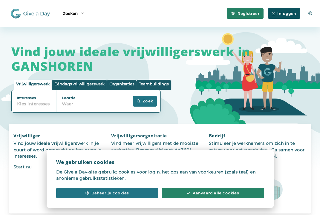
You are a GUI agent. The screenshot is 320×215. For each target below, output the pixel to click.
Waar (68, 104)
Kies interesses (33, 104)
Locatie (68, 98)
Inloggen (284, 13)
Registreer (245, 13)
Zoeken (73, 13)
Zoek (145, 101)
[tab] (33, 85)
